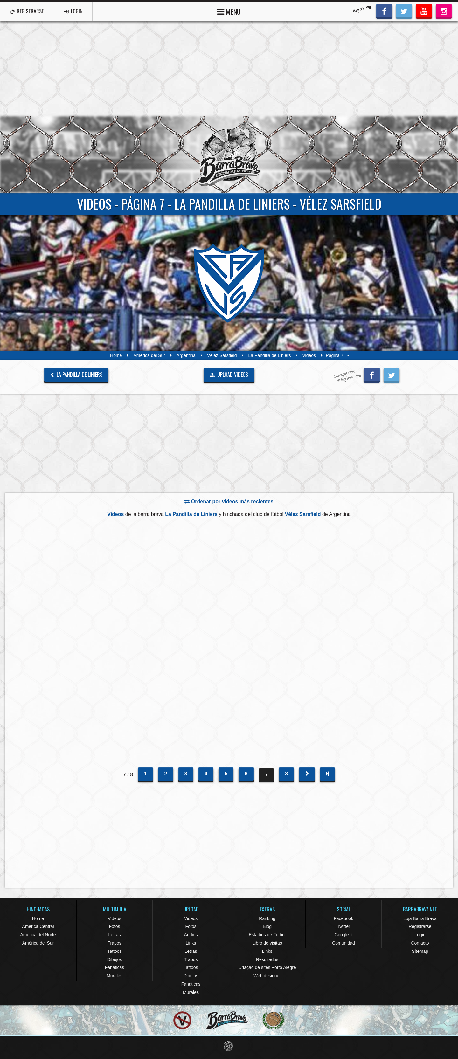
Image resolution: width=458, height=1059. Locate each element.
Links (191, 943)
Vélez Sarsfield (222, 355)
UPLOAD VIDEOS (229, 374)
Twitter (343, 926)
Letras (114, 934)
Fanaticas (114, 967)
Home (116, 355)
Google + (343, 934)
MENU (229, 11)
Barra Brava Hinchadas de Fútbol (229, 154)
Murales (114, 975)
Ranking (267, 918)
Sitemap (420, 951)
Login (419, 934)
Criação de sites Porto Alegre (267, 967)
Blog (267, 926)
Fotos (114, 926)
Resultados (267, 959)
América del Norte (38, 934)
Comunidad (343, 943)
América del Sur (149, 355)
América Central (38, 926)
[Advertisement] (229, 68)
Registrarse (420, 926)
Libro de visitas (267, 943)
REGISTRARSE (27, 11)
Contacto (420, 943)
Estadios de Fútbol (267, 934)
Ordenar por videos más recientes (228, 501)
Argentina (186, 355)
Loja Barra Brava (420, 918)
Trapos (114, 943)
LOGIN (73, 11)
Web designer (267, 975)
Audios (191, 934)
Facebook (343, 918)
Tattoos (114, 951)
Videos (309, 355)
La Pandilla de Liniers (269, 355)
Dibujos (114, 959)
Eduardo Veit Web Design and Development (229, 1046)
